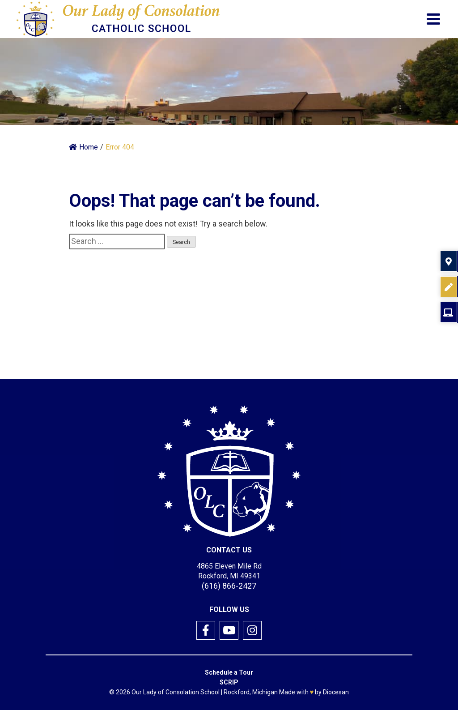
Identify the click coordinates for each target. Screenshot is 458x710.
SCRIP (229, 682)
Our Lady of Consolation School (175, 692)
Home (83, 147)
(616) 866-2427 (229, 585)
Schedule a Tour (229, 672)
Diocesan (336, 692)
